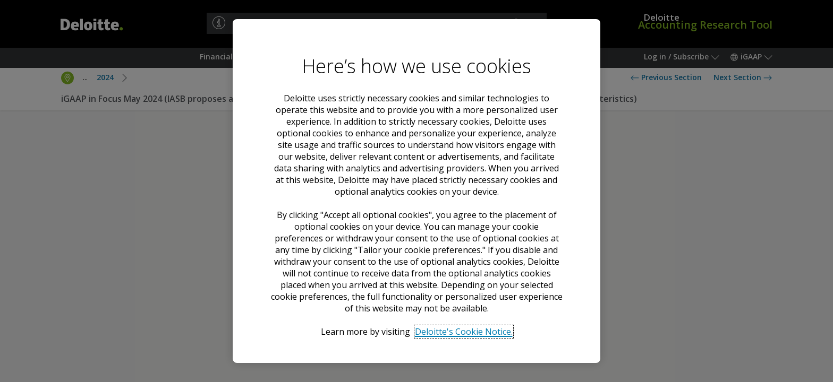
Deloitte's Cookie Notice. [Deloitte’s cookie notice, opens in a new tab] (464, 331)
